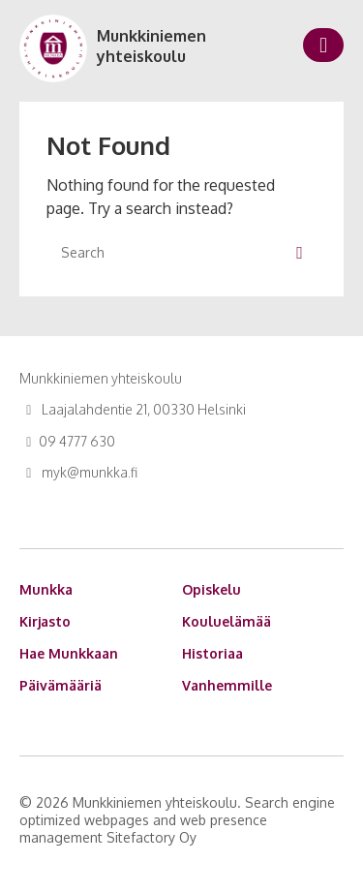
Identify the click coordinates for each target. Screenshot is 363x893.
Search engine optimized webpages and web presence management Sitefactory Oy (177, 820)
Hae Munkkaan (68, 653)
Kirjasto (45, 621)
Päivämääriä (60, 685)
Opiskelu (211, 589)
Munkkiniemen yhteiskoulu (151, 46)
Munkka (46, 589)
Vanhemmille (227, 685)
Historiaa (212, 653)
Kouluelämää (226, 621)
